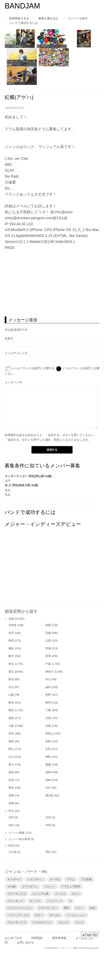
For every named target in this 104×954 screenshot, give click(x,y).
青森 (48, 625)
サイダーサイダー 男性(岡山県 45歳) (28, 476)
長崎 (48, 780)
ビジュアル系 (40, 893)
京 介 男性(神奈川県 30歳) (21, 485)
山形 (48, 640)
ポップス (35, 901)
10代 (48, 817)
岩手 (11, 632)
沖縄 (11, 803)
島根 (48, 741)
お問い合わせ (25, 942)
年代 (11, 810)
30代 (11, 825)
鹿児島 (49, 795)
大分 (48, 787)
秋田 (11, 640)
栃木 (11, 655)
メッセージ (12, 382)
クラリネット (15, 901)
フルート (49, 886)
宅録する (11, 83)
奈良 (11, 733)
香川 (11, 764)
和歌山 (49, 733)
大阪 (11, 725)
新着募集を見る (19, 18)
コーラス (60, 893)
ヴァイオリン (30, 886)
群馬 (48, 655)
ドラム (71, 879)
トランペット (55, 901)
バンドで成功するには (23, 23)
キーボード (14, 879)
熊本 (11, 787)
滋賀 (11, 718)
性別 (11, 845)
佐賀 (11, 780)
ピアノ (79, 908)
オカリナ (63, 922)
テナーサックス (16, 893)
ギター (39, 915)
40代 (48, 825)
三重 (48, 710)
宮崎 (11, 795)
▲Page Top (89, 934)
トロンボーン (35, 879)
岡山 (11, 748)
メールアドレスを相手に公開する (32, 368)
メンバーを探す (78, 18)
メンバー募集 (16, 832)
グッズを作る (43, 46)
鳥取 (11, 741)
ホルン (76, 893)
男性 (48, 851)
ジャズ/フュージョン (19, 908)
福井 (48, 687)
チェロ (79, 922)
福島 (11, 648)
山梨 (11, 694)
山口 (11, 756)
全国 (11, 618)
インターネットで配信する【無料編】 (21, 63)
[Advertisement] (52, 283)
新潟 (11, 679)
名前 (7, 338)
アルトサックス (16, 922)
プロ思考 (86, 879)
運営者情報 (59, 938)
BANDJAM (22, 6)
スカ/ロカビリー (42, 922)
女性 (92, 908)
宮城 (48, 632)
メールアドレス (15, 353)
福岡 (48, 772)
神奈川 (49, 671)
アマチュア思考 (70, 886)
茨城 (48, 648)
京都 (48, 718)
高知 (11, 772)
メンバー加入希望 (19, 839)
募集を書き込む (48, 18)
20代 (11, 817)
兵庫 (48, 725)
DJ (70, 901)
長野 (48, 694)
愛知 (11, 710)
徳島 (48, 756)
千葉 (48, 663)
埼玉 (11, 663)
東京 (11, 671)
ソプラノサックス (18, 915)
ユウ (7, 480)
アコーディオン (48, 908)
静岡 (48, 702)
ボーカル (55, 915)
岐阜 (11, 702)
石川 (11, 687)
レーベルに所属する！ (15, 46)
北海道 (12, 625)
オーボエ (55, 879)
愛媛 (48, 764)
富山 (48, 679)
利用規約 (10, 435)
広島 (48, 748)
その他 (12, 851)
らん (7, 490)
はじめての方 (13, 938)
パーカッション (76, 915)
